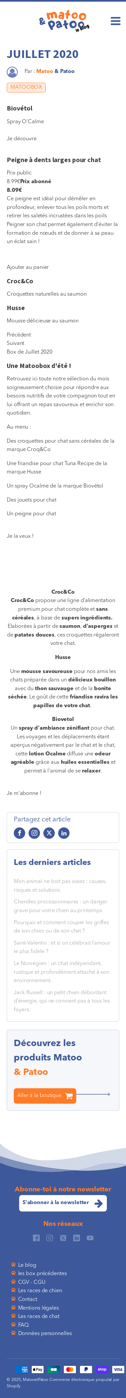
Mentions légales (38, 1308)
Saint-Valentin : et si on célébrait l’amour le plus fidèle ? (62, 948)
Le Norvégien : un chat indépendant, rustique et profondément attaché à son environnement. (61, 972)
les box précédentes (42, 1273)
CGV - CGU (31, 1282)
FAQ (23, 1325)
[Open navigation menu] (115, 22)
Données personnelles (45, 1333)
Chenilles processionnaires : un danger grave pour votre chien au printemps (61, 906)
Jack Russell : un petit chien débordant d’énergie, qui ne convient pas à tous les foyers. (62, 1001)
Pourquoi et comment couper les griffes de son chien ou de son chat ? (61, 927)
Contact (27, 1299)
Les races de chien (40, 1291)
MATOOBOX (26, 87)
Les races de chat (38, 1316)
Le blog (27, 1265)
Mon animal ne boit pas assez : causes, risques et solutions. (60, 886)
